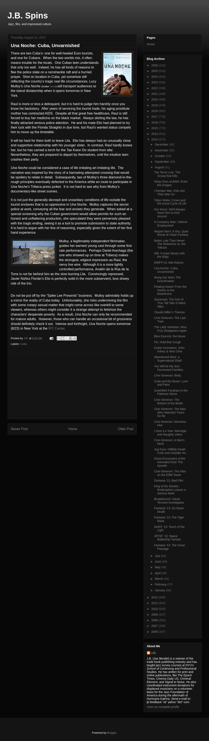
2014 (155, 133)
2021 (155, 93)
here (53, 86)
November (162, 150)
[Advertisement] (72, 386)
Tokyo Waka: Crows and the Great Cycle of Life (170, 201)
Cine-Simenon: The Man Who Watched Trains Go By (170, 412)
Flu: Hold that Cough (167, 342)
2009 (155, 614)
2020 (155, 99)
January (160, 590)
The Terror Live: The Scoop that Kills (167, 174)
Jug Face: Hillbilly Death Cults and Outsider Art (170, 451)
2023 (155, 82)
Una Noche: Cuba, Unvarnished (166, 270)
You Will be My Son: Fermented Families (168, 368)
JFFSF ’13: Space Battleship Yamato (167, 537)
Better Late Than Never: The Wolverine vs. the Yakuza (169, 244)
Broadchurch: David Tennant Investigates (169, 500)
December (162, 144)
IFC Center (56, 328)
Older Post (125, 429)
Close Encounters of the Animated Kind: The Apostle (169, 462)
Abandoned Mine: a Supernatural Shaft (168, 358)
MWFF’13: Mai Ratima (168, 262)
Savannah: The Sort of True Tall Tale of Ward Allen (169, 303)
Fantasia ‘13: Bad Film (168, 480)
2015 (155, 128)
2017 (155, 116)
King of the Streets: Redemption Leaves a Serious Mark (170, 490)
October (160, 156)
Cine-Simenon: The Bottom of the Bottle (168, 401)
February (161, 584)
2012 (155, 597)
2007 (155, 626)
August (160, 167)
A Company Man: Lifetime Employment (170, 223)
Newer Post (19, 429)
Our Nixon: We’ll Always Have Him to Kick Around (169, 213)
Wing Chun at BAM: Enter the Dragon (170, 183)
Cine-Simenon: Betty (167, 375)
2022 (155, 88)
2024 (155, 76)
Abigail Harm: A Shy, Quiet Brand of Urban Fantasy (171, 233)
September (162, 161)
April (158, 573)
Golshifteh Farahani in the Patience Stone (170, 392)
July (158, 556)
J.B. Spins (28, 15)
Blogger (111, 732)
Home (72, 429)
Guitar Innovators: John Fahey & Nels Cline (169, 349)
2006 (155, 631)
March (159, 578)
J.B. (153, 653)
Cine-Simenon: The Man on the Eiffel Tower (170, 473)
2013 (155, 139)
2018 (155, 111)
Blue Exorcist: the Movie (169, 336)
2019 (155, 105)
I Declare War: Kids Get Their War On (169, 192)
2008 (155, 620)
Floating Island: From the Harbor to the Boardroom (170, 290)
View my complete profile (163, 707)
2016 (155, 122)
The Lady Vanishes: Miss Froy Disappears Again (170, 328)
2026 (155, 65)
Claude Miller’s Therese (169, 312)
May (158, 567)
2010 (155, 609)
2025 (155, 71)
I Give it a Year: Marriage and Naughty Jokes (170, 432)
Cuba (23, 343)
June (158, 561)
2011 (155, 603)
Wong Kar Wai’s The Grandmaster (167, 279)
